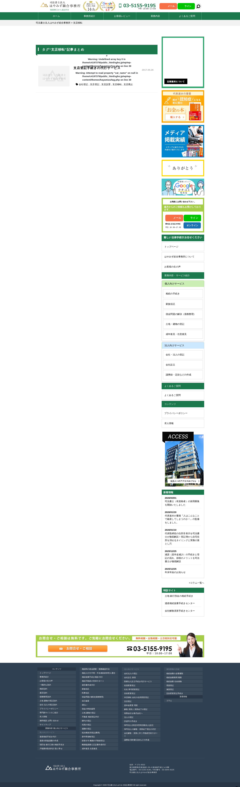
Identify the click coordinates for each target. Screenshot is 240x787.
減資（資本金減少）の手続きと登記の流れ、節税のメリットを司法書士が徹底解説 (182, 558)
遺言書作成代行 (88, 685)
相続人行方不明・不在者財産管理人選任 (98, 673)
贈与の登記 (86, 721)
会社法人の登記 (130, 673)
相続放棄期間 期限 (174, 677)
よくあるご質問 (187, 16)
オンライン (192, 225)
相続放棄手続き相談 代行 (92, 677)
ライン (187, 6)
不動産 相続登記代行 (90, 717)
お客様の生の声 (172, 266)
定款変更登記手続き (174, 693)
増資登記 (170, 685)
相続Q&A (43, 689)
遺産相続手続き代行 (48, 737)
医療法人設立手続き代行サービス (138, 681)
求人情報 (169, 423)
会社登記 (83, 84)
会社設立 (170, 364)
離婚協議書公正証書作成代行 (94, 745)
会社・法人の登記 (175, 354)
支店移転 (117, 84)
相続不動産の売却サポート (93, 681)
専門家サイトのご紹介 (49, 713)
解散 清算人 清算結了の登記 (135, 709)
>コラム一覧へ (196, 582)
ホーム (56, 16)
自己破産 (85, 701)
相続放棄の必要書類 (174, 673)
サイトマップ (45, 725)
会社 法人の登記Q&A (48, 705)
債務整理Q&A (45, 697)
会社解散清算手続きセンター (180, 610)
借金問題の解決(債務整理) (92, 697)
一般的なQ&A (45, 685)
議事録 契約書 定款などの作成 (136, 740)
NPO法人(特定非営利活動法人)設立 (139, 725)
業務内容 (155, 16)
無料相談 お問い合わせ (49, 721)
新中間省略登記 (88, 737)
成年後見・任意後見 (176, 334)
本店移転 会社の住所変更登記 (136, 697)
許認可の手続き (130, 721)
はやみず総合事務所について (179, 256)
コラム (169, 701)
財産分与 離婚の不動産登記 (93, 741)
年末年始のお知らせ (175, 572)
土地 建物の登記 (88, 713)
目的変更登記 (129, 693)
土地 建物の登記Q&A (48, 701)
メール (171, 6)
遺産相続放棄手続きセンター (180, 603)
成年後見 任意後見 (89, 749)
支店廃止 (128, 84)
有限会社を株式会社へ (133, 713)
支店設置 (106, 84)
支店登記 (94, 84)
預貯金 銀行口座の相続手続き (52, 745)
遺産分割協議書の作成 (49, 741)
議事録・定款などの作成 (178, 374)
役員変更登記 (129, 685)
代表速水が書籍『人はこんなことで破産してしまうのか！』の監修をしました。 (182, 519)
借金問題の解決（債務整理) (180, 314)
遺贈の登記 (86, 729)
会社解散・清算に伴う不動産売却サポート (141, 734)
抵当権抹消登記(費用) (91, 733)
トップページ (171, 246)
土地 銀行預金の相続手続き (179, 596)
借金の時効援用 (88, 709)
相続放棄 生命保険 (174, 681)
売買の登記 (86, 725)
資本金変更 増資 (131, 705)
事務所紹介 (89, 16)
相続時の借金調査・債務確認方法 (96, 669)
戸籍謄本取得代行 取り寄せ (51, 749)
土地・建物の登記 (175, 324)
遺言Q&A (43, 693)
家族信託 (170, 304)
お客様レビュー (122, 16)
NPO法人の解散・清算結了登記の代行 (140, 729)
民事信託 (85, 693)
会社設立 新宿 (130, 677)
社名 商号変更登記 (131, 689)
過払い (84, 705)
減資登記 (170, 689)
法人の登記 (128, 717)
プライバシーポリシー (176, 413)
